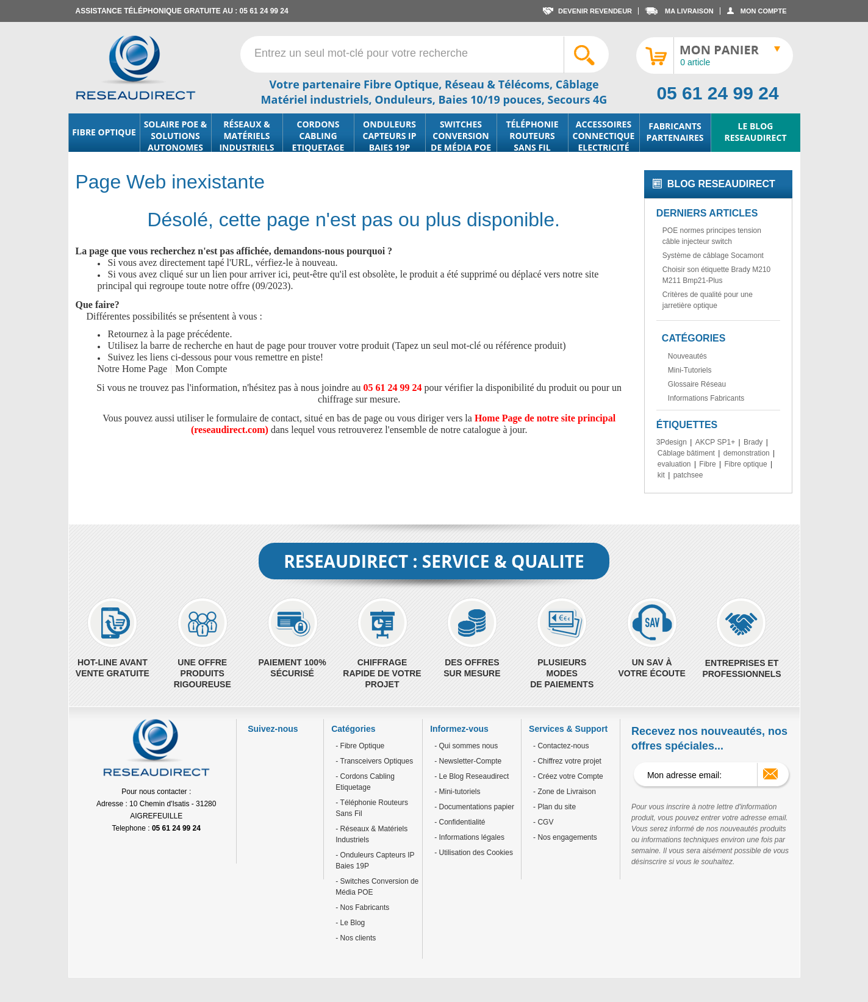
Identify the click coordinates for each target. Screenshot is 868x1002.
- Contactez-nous (561, 746)
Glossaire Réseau (697, 384)
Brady (753, 442)
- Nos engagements (565, 837)
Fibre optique (746, 464)
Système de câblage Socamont (713, 255)
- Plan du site (554, 807)
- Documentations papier (474, 807)
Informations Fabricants (706, 398)
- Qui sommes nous (466, 746)
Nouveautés (687, 356)
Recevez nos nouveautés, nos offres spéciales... (709, 738)
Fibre (707, 464)
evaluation (674, 464)
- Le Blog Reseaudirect (471, 776)
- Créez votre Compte (568, 776)
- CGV (543, 822)
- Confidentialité (459, 822)
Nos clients (357, 938)
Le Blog (351, 922)
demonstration (746, 453)
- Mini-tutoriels (457, 791)
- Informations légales (469, 837)
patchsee (688, 475)
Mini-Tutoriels (690, 370)
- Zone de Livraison (564, 791)
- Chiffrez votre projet (567, 761)
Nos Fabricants (363, 907)
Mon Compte (201, 368)
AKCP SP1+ (715, 442)
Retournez (128, 334)
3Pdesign (671, 442)
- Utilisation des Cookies (473, 852)
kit (661, 475)
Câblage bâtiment (686, 453)
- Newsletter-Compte (467, 761)
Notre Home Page (133, 368)
